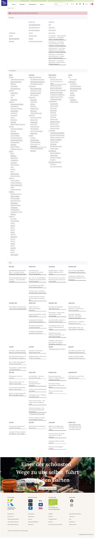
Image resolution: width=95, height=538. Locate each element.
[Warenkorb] (85, 4)
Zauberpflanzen (14, 106)
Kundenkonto (73, 84)
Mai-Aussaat (53, 112)
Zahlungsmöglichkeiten (34, 25)
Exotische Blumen (15, 165)
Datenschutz (52, 27)
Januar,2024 (52, 422)
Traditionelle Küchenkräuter (17, 79)
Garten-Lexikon (54, 155)
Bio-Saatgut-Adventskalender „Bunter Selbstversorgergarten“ (36, 321)
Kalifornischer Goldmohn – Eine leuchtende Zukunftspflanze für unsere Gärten (36, 409)
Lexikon (11, 36)
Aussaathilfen (52, 130)
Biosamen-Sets (34, 120)
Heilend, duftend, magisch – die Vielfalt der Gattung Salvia (16, 383)
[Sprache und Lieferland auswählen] (91, 4)
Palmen (12, 187)
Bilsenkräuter (14, 120)
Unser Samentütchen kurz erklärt (56, 82)
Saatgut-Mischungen (16, 205)
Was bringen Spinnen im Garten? (57, 349)
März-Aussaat (53, 108)
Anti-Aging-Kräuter (15, 142)
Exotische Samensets (16, 189)
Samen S (13, 250)
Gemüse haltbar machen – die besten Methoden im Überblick (76, 328)
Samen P (13, 245)
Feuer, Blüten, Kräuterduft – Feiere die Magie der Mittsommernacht (76, 351)
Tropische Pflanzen (15, 180)
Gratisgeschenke (33, 36)
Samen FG (13, 234)
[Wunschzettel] (80, 4)
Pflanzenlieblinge (34, 129)
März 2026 (11, 266)
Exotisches (11, 178)
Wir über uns (32, 22)
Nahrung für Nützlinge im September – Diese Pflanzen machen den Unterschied (75, 316)
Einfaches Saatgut (15, 196)
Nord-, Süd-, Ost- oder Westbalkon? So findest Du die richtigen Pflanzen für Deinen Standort (37, 279)
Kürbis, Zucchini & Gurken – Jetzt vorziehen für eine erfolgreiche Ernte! (37, 402)
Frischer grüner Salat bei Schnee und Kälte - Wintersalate (17, 427)
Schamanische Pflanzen (16, 108)
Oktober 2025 (32, 303)
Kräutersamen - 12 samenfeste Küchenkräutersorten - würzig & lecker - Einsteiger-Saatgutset (56, 56)
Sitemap (31, 38)
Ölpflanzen (13, 214)
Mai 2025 (51, 347)
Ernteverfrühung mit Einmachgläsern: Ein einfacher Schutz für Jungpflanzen (36, 272)
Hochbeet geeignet (15, 198)
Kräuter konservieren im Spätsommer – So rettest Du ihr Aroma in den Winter (76, 308)
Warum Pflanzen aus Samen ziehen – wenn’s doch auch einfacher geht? (17, 307)
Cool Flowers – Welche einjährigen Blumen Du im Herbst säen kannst (17, 351)
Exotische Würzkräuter (16, 82)
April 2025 (70, 347)
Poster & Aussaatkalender (36, 148)
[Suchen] (60, 4)
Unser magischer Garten (75, 424)
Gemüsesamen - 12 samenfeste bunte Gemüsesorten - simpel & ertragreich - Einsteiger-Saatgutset (57, 43)
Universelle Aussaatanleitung (57, 133)
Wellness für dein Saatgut (56, 92)
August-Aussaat (54, 119)
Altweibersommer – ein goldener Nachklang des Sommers (76, 322)
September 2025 (53, 303)
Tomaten (13, 95)
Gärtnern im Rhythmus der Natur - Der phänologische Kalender (37, 418)
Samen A (13, 223)
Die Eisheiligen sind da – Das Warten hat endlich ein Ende (37, 396)
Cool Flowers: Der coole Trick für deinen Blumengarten (76, 377)
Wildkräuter (13, 84)
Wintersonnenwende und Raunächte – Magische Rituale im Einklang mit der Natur (57, 378)
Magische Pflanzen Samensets (18, 124)
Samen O (13, 243)
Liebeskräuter (14, 115)
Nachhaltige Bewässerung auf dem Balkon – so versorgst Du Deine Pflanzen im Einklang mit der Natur (17, 272)
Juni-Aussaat (53, 115)
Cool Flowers (14, 162)
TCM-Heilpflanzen (15, 133)
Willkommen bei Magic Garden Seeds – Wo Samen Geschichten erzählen (56, 428)
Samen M (13, 239)
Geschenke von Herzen (36, 91)
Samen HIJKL (14, 236)
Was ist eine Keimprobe (56, 88)
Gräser (12, 167)
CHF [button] (72, 4)
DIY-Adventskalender (35, 142)
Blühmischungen (15, 174)
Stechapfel (13, 122)
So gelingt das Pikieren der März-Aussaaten (56, 442)
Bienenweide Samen (16, 201)
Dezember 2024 (52, 372)
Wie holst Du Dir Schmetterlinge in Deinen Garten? (37, 427)
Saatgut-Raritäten (15, 221)
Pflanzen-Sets (32, 97)
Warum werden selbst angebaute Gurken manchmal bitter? (17, 363)
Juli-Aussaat (53, 117)
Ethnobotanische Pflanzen (17, 104)
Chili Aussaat (53, 144)
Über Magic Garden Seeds (55, 162)
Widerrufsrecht (52, 30)
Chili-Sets (32, 104)
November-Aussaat (54, 126)
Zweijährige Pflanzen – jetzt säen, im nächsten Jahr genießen (37, 357)
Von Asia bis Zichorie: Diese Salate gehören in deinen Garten (17, 388)
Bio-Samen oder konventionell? (58, 90)
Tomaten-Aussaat (54, 142)
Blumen (12, 153)
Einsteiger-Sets (34, 122)
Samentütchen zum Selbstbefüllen (35, 145)
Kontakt (31, 33)
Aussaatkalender (53, 101)
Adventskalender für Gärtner (37, 79)
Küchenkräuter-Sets (15, 88)
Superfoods (13, 144)
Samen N (13, 241)
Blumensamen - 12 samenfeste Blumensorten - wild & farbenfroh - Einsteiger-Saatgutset (57, 62)
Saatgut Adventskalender (35, 77)
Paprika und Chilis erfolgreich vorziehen (56, 447)
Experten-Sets (33, 124)
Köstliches (11, 91)
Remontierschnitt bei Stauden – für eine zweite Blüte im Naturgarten (17, 357)
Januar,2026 (52, 266)
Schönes (11, 151)
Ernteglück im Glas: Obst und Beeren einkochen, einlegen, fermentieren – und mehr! (56, 342)
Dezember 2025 (72, 266)
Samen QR (13, 248)
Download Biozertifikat (54, 509)
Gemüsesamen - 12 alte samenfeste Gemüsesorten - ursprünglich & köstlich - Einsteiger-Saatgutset (57, 37)
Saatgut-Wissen (52, 77)
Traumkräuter (14, 113)
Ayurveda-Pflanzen (15, 135)
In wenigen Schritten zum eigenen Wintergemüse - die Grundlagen (17, 433)
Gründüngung (14, 207)
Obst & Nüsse (14, 99)
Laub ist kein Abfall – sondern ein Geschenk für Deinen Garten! (57, 321)
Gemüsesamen (14, 93)
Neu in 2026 (13, 219)
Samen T (13, 252)
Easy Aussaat (52, 33)
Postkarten (33, 138)
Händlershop (12, 33)
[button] (76, 4)
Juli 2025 (11, 347)
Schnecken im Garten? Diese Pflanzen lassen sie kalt (36, 351)
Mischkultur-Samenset (16, 194)
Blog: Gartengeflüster (14, 38)
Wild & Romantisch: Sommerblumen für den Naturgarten (35, 383)
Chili (12, 97)
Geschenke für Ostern (35, 93)
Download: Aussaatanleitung (57, 135)
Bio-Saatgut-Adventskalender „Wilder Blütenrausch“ (56, 307)
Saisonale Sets (32, 86)
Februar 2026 (32, 266)
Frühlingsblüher (14, 160)
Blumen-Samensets (15, 176)
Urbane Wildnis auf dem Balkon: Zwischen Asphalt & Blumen (36, 286)
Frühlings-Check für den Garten (37, 414)
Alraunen (13, 117)
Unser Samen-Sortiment (75, 429)
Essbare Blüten (14, 86)
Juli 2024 (11, 422)
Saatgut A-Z (12, 216)
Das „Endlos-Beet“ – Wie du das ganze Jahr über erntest (36, 377)
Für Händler (71, 97)
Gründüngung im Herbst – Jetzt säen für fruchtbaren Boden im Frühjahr (56, 327)
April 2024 (31, 422)
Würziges (11, 77)
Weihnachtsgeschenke (35, 88)
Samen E (13, 232)
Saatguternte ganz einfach (56, 97)
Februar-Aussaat (54, 106)
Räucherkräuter (14, 111)
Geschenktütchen (34, 140)
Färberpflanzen (14, 203)
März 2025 (11, 372)
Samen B (13, 225)
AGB (50, 25)
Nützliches (11, 192)
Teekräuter (13, 131)
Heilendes (11, 126)
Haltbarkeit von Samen (55, 86)
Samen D (13, 230)
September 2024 (72, 372)
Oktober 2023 (71, 422)
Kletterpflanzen (14, 158)
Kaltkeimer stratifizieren (56, 139)
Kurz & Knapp (73, 79)
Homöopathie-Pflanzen (16, 138)
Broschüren (33, 151)
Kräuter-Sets (33, 106)
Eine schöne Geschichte (56, 166)
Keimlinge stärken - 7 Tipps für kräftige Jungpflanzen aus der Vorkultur (56, 272)
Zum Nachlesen (52, 151)
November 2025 (13, 303)
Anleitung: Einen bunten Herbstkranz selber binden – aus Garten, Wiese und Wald (56, 334)
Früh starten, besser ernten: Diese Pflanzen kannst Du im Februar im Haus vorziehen (57, 279)
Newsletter (11, 41)
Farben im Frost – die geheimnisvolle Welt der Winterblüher (34, 308)
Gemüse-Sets (33, 99)
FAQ (69, 77)
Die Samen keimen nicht (56, 79)
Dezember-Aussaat (54, 128)
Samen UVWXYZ (14, 254)
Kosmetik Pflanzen (15, 147)
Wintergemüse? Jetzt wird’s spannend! (15, 377)
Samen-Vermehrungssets (36, 131)
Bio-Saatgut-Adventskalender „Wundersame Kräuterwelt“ (36, 332)
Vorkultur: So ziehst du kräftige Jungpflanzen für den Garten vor (76, 357)
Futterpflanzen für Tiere (16, 212)
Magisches (11, 102)
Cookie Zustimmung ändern (36, 41)
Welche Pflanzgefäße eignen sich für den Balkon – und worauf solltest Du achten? (18, 279)
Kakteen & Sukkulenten (16, 185)
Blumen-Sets (33, 111)
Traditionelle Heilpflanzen (17, 129)
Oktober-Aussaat (54, 124)
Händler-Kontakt (74, 102)
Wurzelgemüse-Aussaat (55, 146)
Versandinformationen (34, 27)
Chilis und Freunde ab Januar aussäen (56, 392)
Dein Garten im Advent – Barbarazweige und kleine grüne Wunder (56, 385)
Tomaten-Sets (33, 102)
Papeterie (31, 135)
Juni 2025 (31, 347)
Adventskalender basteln (36, 84)
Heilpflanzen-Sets (34, 108)
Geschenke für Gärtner (35, 117)
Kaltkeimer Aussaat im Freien (57, 137)
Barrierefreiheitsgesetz (34, 30)
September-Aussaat (55, 121)
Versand (26, 530)
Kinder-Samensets (34, 126)
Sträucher (13, 169)
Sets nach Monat (34, 95)
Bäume (12, 171)
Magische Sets (33, 133)
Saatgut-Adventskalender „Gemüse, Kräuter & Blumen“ (37, 315)
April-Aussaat (53, 110)
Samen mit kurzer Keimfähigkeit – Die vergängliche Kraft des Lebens (76, 271)
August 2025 (71, 303)
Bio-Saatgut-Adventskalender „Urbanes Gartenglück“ (36, 326)
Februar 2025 (32, 372)
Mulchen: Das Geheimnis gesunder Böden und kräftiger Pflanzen (17, 394)
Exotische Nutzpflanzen (16, 183)
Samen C (13, 228)
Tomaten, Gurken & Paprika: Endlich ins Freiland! (37, 390)
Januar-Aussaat (54, 103)
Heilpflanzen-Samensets (16, 149)
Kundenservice (72, 82)
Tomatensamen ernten (55, 99)
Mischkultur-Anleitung (55, 157)
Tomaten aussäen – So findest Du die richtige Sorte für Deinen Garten (37, 292)
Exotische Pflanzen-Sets (36, 113)
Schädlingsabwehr (15, 210)
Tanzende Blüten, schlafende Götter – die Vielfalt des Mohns (17, 368)
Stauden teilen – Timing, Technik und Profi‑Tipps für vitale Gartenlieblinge (56, 314)
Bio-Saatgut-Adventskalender (37, 82)
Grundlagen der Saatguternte (57, 95)
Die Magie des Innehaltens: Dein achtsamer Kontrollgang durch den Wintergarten (77, 277)
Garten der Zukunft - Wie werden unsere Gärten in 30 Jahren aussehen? (57, 435)
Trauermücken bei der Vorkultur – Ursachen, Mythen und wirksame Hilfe (37, 298)
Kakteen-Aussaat (54, 148)
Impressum (51, 22)
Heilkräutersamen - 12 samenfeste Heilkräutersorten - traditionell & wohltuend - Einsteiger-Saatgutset (57, 49)
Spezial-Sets (32, 115)
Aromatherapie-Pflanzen (17, 140)
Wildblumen (13, 156)
